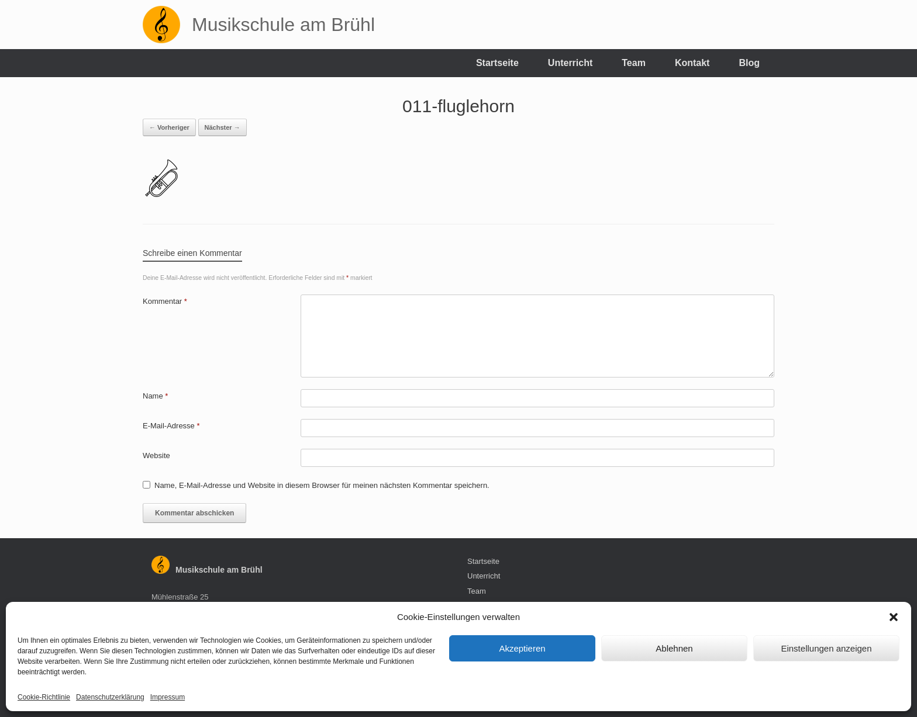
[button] (893, 617)
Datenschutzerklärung (110, 697)
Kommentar (165, 301)
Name (155, 396)
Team (634, 63)
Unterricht (570, 63)
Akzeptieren (522, 648)
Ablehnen (674, 648)
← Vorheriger (169, 127)
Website (156, 455)
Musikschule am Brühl (219, 569)
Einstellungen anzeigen (826, 648)
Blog (749, 63)
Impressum (167, 697)
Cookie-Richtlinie (44, 697)
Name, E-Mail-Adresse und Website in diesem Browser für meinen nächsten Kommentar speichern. (321, 485)
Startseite (497, 63)
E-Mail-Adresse (171, 425)
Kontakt (692, 63)
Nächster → (222, 127)
